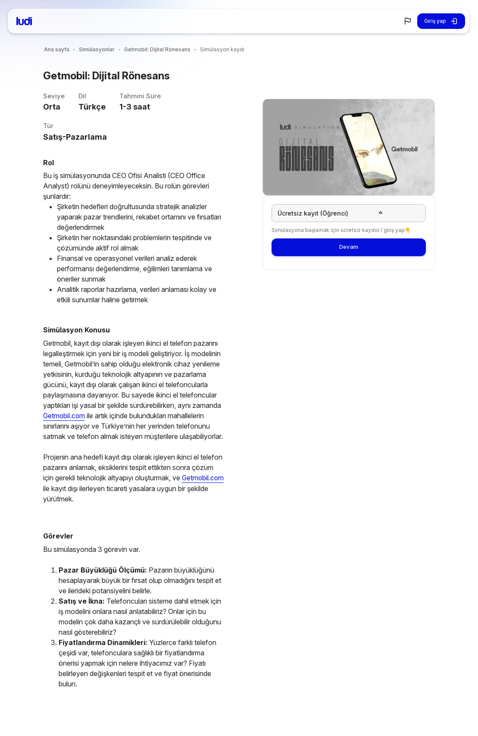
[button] (408, 21)
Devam (348, 250)
